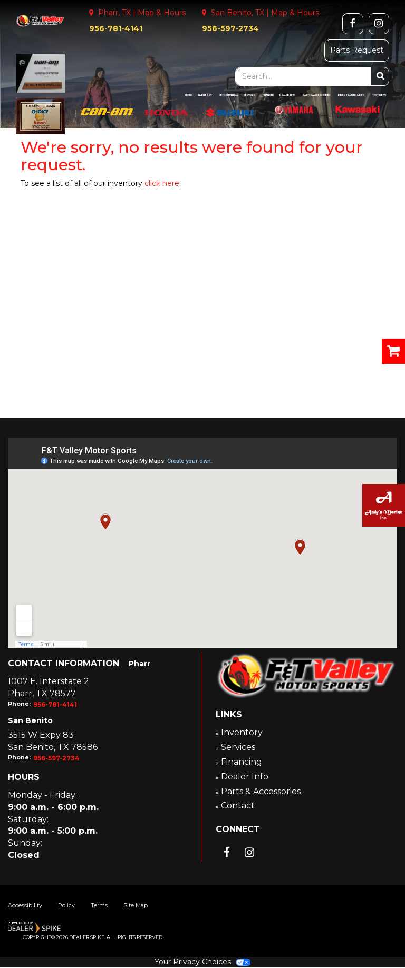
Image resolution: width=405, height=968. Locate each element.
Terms (99, 905)
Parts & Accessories (318, 95)
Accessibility (25, 905)
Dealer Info (288, 95)
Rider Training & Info (352, 95)
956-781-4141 (115, 28)
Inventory (206, 95)
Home (188, 95)
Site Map (135, 905)
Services (250, 95)
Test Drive (379, 95)
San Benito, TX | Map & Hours (260, 12)
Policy (66, 905)
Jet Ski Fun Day (228, 95)
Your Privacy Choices (202, 962)
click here (161, 183)
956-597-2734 (230, 28)
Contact (239, 806)
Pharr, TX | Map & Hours (137, 12)
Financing (268, 95)
